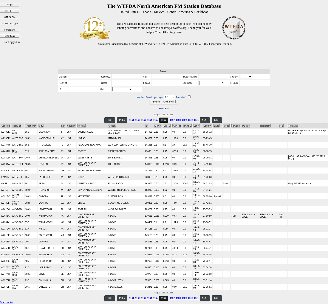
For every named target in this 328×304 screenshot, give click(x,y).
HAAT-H (177, 126)
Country (71, 126)
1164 (149, 120)
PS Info (246, 126)
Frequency (31, 126)
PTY (281, 126)
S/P (63, 126)
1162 (137, 120)
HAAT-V (187, 126)
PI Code (236, 126)
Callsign (6, 126)
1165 (155, 120)
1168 (178, 120)
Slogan (112, 126)
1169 (184, 120)
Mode (226, 126)
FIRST (110, 120)
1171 (196, 120)
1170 (190, 120)
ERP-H (157, 126)
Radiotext (265, 126)
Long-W (207, 126)
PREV (122, 120)
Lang (216, 126)
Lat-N (196, 126)
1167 (172, 120)
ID (146, 126)
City (41, 126)
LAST (217, 120)
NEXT (205, 120)
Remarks (293, 126)
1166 (163, 120)
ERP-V (167, 126)
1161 (131, 120)
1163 (143, 120)
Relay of (16, 126)
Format (81, 126)
